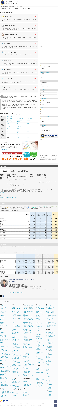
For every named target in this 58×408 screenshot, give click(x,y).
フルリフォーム (4, 381)
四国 (47, 318)
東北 (18, 123)
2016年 (11, 197)
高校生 (25, 344)
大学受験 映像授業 (26, 314)
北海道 (8, 123)
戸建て (7, 366)
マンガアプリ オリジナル (17, 365)
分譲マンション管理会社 (4, 370)
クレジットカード (3, 347)
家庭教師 (25, 346)
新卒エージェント (39, 332)
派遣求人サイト (38, 325)
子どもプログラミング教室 (28, 375)
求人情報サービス (39, 326)
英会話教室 (25, 356)
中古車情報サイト (15, 339)
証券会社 (2, 332)
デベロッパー (3, 396)
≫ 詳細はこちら (3, 192)
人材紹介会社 (38, 334)
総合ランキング (9, 116)
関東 (28, 123)
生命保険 (2, 319)
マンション (3, 366)
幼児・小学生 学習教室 (27, 347)
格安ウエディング (39, 368)
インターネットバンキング (5, 339)
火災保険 (2, 315)
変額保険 (47, 364)
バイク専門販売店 (16, 347)
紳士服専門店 (25, 392)
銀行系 (2, 346)
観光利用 (14, 395)
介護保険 (47, 360)
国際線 (17, 386)
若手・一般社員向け (40, 352)
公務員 (25, 365)
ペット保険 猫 (48, 343)
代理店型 (2, 308)
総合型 (14, 361)
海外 (16, 390)
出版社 (14, 364)
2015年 (15, 197)
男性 (7, 128)
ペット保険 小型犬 (49, 342)
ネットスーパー (15, 319)
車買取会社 (14, 337)
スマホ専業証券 (3, 335)
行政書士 (25, 364)
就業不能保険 (48, 356)
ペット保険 (2, 318)
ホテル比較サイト (15, 383)
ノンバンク (6, 346)
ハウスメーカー (4, 395)
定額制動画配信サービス (16, 355)
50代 (18, 132)
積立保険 (47, 365)
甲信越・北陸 (29, 318)
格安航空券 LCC (15, 385)
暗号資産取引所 (3, 356)
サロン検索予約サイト (40, 362)
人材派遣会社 (38, 336)
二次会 (18, 137)
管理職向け (38, 351)
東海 (5, 371)
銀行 (2, 333)
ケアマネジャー (31, 364)
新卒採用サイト (38, 330)
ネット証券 (2, 329)
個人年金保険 (48, 363)
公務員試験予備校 (26, 372)
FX (0, 343)
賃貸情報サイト (3, 375)
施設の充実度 (29, 118)
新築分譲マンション (4, 384)
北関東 (6, 391)
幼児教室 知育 (26, 348)
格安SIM (48, 312)
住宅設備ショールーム (4, 378)
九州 (10, 371)
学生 (18, 134)
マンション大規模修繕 (4, 373)
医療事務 (27, 360)
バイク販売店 (14, 346)
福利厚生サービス (15, 372)
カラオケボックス (39, 385)
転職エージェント (39, 315)
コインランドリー (15, 312)
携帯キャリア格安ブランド (51, 307)
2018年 (5, 197)
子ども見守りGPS (15, 375)
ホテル (13, 392)
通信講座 (25, 358)
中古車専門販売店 (16, 341)
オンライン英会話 (26, 357)
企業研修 (37, 348)
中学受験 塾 (25, 329)
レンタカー (14, 333)
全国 (42, 383)
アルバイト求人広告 (39, 338)
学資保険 (2, 323)
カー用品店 (25, 395)
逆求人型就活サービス (40, 308)
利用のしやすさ (19, 120)
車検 (13, 351)
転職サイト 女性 (39, 312)
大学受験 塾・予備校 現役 (28, 305)
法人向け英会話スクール (27, 374)
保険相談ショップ (3, 325)
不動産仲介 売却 (3, 364)
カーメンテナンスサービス (17, 353)
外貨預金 (2, 340)
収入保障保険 (49, 351)
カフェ (13, 354)
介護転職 (37, 318)
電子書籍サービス (15, 358)
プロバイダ (48, 314)
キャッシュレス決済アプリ (5, 354)
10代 (7, 131)
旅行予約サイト (15, 379)
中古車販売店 (14, 340)
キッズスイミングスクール (28, 384)
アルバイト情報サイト (40, 309)
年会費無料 (3, 349)
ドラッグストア (26, 391)
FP (24, 360)
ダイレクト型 (3, 307)
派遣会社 (37, 322)
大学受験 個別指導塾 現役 (28, 308)
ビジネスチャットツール (40, 345)
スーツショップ (26, 394)
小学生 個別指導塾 (26, 340)
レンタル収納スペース (17, 326)
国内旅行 (14, 381)
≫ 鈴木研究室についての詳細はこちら (16, 292)
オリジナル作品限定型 (17, 362)
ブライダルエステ (39, 358)
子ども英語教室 (26, 353)
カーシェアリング (15, 332)
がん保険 (2, 322)
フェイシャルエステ (39, 359)
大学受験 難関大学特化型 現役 (29, 311)
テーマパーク (38, 386)
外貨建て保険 (48, 358)
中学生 (28, 344)
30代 (28, 131)
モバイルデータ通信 (49, 309)
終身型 (48, 346)
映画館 (37, 378)
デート (28, 137)
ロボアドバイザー (3, 360)
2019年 (1, 197)
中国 (55, 316)
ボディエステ (38, 361)
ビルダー (2, 389)
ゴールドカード (4, 351)
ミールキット (14, 316)
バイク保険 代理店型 (49, 336)
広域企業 (48, 319)
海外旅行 (19, 381)
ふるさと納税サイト (16, 323)
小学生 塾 (25, 337)
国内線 (14, 386)
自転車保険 (2, 314)
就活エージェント (39, 305)
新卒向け (38, 353)
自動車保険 (2, 305)
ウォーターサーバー (16, 305)
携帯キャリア (48, 305)
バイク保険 (2, 309)
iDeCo (47, 374)
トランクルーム (15, 325)
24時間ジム (25, 381)
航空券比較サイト (15, 382)
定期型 (51, 346)
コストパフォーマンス (10, 121)
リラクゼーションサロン (27, 382)
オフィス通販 (14, 369)
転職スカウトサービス (40, 314)
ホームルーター (49, 308)
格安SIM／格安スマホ (50, 311)
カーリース (14, 336)
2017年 (8, 197)
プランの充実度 (9, 118)
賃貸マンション (3, 377)
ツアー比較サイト (15, 388)
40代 (7, 132)
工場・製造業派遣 (39, 323)
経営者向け (38, 349)
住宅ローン (2, 342)
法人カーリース (38, 342)
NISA (1, 331)
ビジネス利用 (15, 393)
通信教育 (25, 343)
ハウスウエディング (39, 366)
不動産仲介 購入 (3, 367)
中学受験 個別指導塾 (27, 332)
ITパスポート (29, 365)
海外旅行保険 (2, 316)
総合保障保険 (48, 361)
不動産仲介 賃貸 (3, 374)
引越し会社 (14, 330)
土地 (10, 366)
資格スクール (25, 367)
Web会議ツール (38, 346)
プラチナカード (50, 388)
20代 (18, 131)
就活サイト (38, 307)
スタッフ (28, 120)
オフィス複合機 (15, 371)
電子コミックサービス (16, 360)
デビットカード (3, 353)
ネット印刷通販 (38, 344)
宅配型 (14, 329)
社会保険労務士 (30, 363)
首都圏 (2, 371)
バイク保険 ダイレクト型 (50, 335)
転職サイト (38, 311)
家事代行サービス (15, 309)
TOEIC (25, 363)
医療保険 (2, 321)
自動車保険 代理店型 (49, 333)
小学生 (32, 344)
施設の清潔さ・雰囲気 (20, 118)
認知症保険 (48, 357)
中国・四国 (8, 126)
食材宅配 (14, 314)
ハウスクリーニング (16, 311)
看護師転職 (38, 316)
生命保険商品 (48, 349)
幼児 (25, 354)
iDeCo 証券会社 (3, 336)
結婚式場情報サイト (39, 372)
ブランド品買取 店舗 (16, 367)
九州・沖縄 (19, 126)
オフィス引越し (15, 368)
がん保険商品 (48, 353)
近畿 (7, 371)
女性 (18, 128)
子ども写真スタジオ (16, 357)
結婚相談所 (38, 369)
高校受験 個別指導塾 (27, 322)
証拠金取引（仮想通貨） (5, 358)
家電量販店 (25, 390)
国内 (14, 390)
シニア (8, 134)
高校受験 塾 (25, 315)
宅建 (25, 361)
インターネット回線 (49, 321)
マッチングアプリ (39, 373)
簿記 (27, 361)
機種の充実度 (19, 121)
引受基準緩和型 (49, 347)
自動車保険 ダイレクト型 (50, 332)
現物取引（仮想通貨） (5, 357)
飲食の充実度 (9, 120)
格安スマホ (53, 312)
